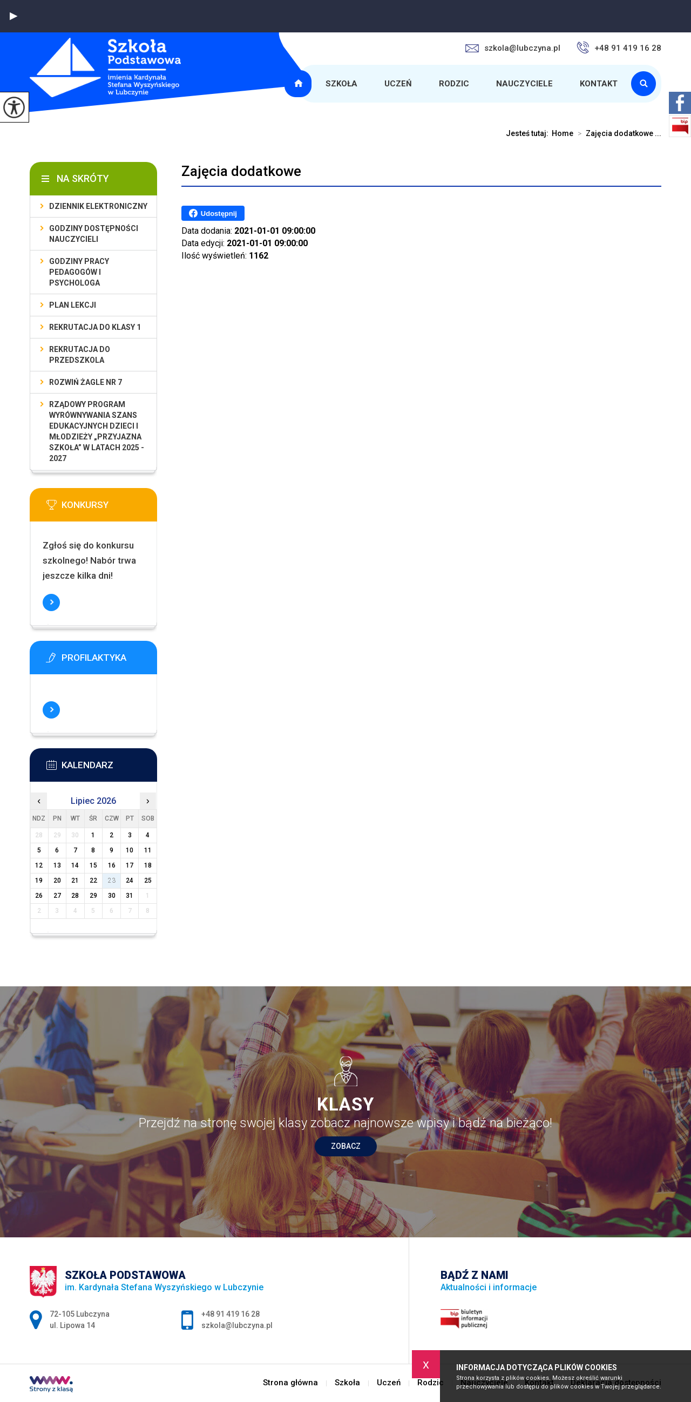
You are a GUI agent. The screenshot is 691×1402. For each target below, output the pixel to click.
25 (148, 880)
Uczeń (398, 84)
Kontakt (599, 84)
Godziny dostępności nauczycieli (93, 233)
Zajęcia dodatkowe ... (617, 133)
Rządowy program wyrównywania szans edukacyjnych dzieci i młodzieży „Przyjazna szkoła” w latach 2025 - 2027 (96, 431)
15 (93, 865)
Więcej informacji (51, 602)
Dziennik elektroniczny (98, 206)
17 (129, 865)
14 (75, 865)
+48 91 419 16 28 (619, 47)
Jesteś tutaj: (529, 133)
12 (39, 865)
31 (129, 895)
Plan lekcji (72, 305)
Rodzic (454, 84)
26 (39, 895)
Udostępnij (213, 213)
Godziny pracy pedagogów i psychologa (79, 272)
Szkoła (341, 84)
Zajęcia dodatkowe (241, 171)
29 (93, 895)
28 (75, 895)
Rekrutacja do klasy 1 (95, 327)
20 (57, 880)
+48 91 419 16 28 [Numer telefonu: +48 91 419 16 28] (230, 1314)
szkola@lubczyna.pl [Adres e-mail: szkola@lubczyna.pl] (237, 1325)
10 (129, 850)
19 (39, 880)
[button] (13, 16)
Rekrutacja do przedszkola (79, 354)
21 (75, 880)
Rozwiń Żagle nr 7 (85, 382)
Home (562, 133)
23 (112, 880)
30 (112, 895)
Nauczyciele (524, 84)
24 (129, 880)
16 (112, 865)
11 (148, 850)
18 (148, 865)
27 (57, 895)
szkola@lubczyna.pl (512, 48)
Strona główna (299, 84)
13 (57, 865)
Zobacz (346, 1146)
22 (93, 880)
